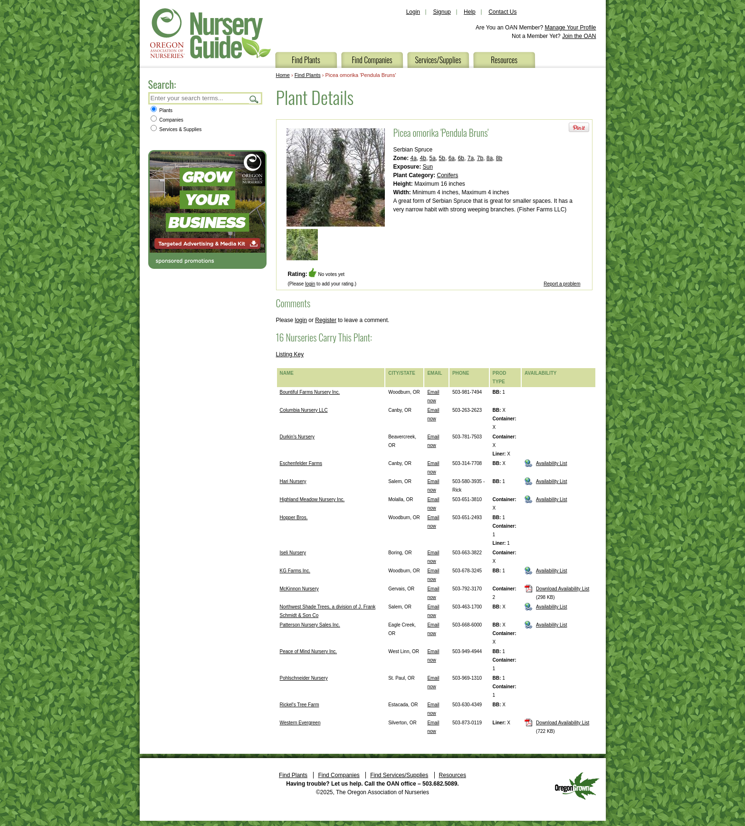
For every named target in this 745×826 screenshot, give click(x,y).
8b (499, 158)
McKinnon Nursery (299, 588)
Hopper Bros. (294, 517)
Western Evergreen (300, 722)
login (310, 283)
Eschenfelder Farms (301, 463)
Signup (441, 12)
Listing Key (290, 354)
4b (423, 158)
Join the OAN (579, 36)
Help (470, 12)
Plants (162, 110)
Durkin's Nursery (297, 436)
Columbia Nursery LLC (304, 410)
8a (490, 158)
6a (452, 158)
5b (442, 158)
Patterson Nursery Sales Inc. (310, 624)
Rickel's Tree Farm (299, 704)
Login (413, 12)
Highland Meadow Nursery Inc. (312, 499)
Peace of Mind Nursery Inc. (308, 651)
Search (254, 99)
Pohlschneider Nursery (304, 678)
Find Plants (306, 60)
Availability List (551, 463)
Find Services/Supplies (399, 775)
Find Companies (372, 60)
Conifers (447, 175)
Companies (167, 120)
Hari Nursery (293, 481)
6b (461, 158)
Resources (504, 60)
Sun (428, 166)
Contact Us (502, 12)
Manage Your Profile (570, 27)
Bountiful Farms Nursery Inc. (310, 392)
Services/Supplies (438, 60)
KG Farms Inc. (295, 570)
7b (480, 158)
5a (433, 158)
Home (283, 75)
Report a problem (562, 283)
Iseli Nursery (293, 552)
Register (325, 320)
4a (414, 158)
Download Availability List (562, 588)
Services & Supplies (176, 129)
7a (471, 158)
